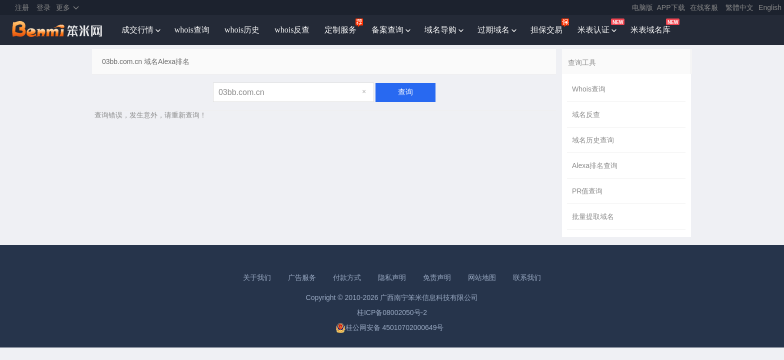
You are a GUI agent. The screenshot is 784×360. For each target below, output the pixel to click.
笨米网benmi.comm (58, 30)
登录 (43, 8)
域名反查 (586, 114)
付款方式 (347, 278)
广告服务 (302, 278)
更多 (63, 8)
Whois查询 (589, 89)
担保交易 (546, 30)
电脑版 (642, 8)
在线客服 (704, 8)
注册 (22, 8)
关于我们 (257, 278)
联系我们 (527, 278)
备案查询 (388, 30)
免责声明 (437, 278)
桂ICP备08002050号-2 (392, 312)
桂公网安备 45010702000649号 (390, 328)
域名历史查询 (593, 140)
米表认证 (594, 30)
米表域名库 (650, 30)
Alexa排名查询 (595, 166)
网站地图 (482, 278)
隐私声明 (392, 278)
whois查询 (192, 30)
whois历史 (242, 30)
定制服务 (340, 30)
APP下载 (671, 8)
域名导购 (440, 30)
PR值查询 (587, 191)
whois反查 (292, 30)
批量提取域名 (593, 216)
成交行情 (138, 30)
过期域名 (494, 30)
